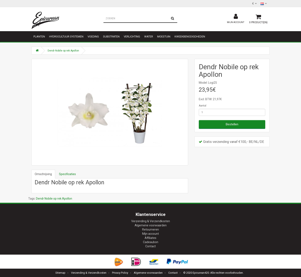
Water (148, 36)
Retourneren (150, 229)
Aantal (202, 105)
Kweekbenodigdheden (190, 36)
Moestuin (163, 36)
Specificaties (67, 174)
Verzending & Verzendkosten (150, 221)
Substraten (111, 36)
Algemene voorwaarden (151, 225)
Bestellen (232, 124)
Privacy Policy (120, 272)
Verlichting (132, 36)
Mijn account (150, 233)
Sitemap (60, 272)
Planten (39, 36)
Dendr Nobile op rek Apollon (63, 50)
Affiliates (150, 238)
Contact (150, 246)
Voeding (93, 36)
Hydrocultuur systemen (66, 36)
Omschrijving (43, 174)
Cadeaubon (150, 242)
